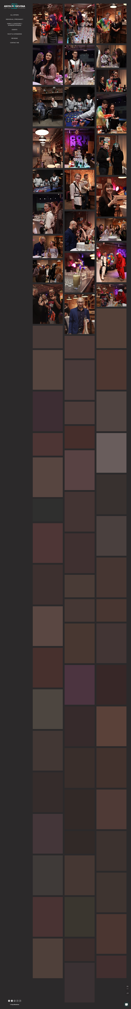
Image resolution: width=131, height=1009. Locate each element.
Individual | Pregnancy (14, 19)
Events (14, 29)
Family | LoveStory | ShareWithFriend (14, 24)
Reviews (14, 38)
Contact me (14, 42)
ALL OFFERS (14, 15)
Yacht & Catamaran (14, 34)
